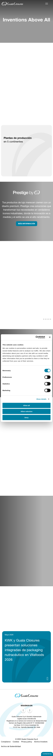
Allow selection (26, 411)
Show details (41, 399)
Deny (27, 417)
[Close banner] (50, 337)
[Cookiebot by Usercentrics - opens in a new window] (35, 337)
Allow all (26, 405)
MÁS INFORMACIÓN (26, 224)
